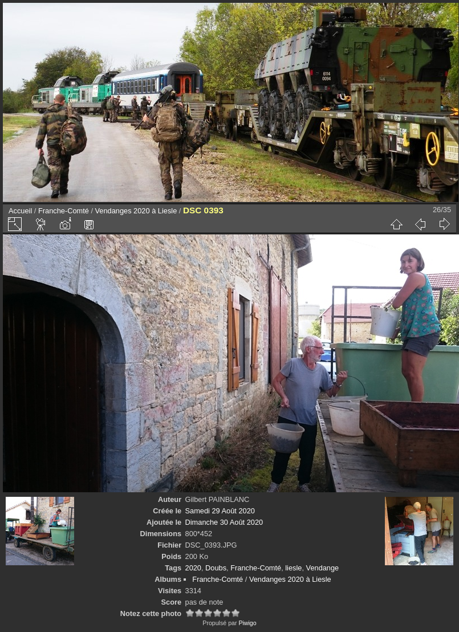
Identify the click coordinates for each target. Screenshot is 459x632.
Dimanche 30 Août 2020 (224, 522)
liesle (293, 568)
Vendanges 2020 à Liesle (136, 210)
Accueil (20, 210)
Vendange (322, 568)
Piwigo (247, 622)
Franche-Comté (63, 210)
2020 (193, 568)
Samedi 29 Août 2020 (220, 511)
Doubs (215, 568)
